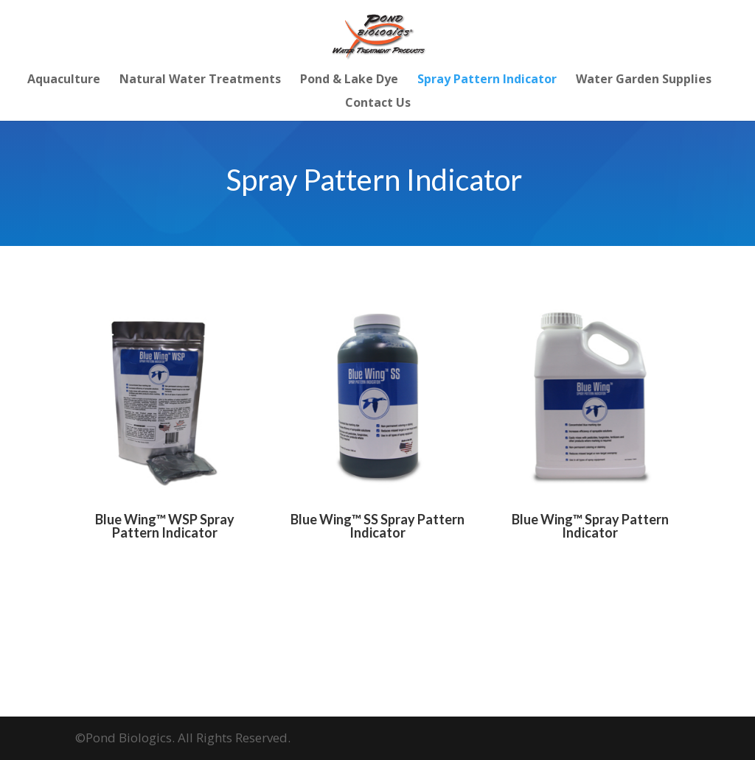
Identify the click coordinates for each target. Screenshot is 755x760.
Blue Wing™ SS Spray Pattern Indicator (377, 526)
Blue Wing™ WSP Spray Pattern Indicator (164, 526)
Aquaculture (63, 80)
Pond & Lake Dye (349, 80)
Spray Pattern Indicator (487, 80)
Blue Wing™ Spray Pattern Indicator (590, 526)
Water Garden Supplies (643, 80)
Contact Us (378, 103)
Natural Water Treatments (200, 80)
